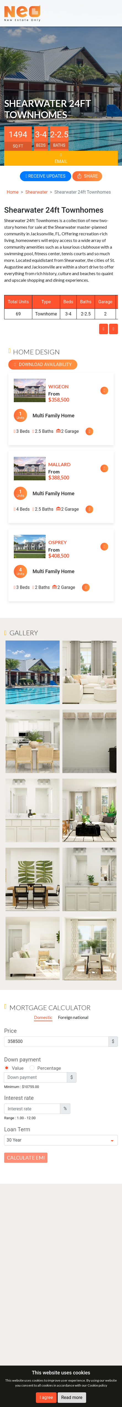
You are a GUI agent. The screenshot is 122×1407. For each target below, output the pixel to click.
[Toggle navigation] (110, 13)
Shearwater (36, 192)
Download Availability (42, 364)
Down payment (22, 1059)
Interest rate (19, 1098)
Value (17, 1068)
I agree (46, 1397)
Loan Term (17, 1129)
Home (12, 192)
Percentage (49, 1068)
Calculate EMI (26, 1158)
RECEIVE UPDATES (45, 176)
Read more (72, 1397)
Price (10, 1030)
